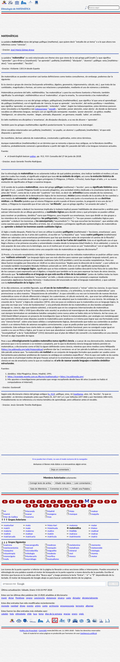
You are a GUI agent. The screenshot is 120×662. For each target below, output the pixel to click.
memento (95, 545)
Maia (71, 511)
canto (45, 605)
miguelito (52, 550)
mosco (72, 556)
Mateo (94, 528)
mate (28, 528)
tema (41, 613)
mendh (52, 108)
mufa (6, 559)
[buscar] (53, 584)
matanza (73, 525)
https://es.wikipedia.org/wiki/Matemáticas (22, 349)
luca (35, 613)
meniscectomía (11, 547)
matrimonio (75, 536)
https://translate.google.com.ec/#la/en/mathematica (33, 376)
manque (73, 514)
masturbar (9, 525)
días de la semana (53, 613)
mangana (52, 514)
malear (94, 511)
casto (68, 597)
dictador (77, 597)
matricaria (30, 536)
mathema (78, 394)
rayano (29, 597)
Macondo (30, 511)
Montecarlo (31, 556)
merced (29, 547)
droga (22, 605)
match (7, 528)
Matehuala (53, 528)
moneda (5, 605)
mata (28, 525)
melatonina (74, 545)
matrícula (52, 536)
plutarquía (51, 597)
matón (51, 533)
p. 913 (51, 394)
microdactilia (32, 550)
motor (94, 556)
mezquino (8, 550)
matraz (94, 533)
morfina (51, 556)
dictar (11, 597)
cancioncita (39, 597)
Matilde (73, 531)
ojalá (81, 613)
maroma (30, 516)
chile (29, 613)
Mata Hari (52, 525)
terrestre (80, 605)
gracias (67, 613)
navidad (14, 605)
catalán (4, 613)
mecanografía (32, 545)
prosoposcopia (67, 605)
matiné (7, 533)
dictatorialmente (90, 597)
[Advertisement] (60, 24)
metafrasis (74, 547)
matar (94, 525)
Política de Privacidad (29, 630)
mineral (73, 550)
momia (94, 553)
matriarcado (9, 536)
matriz (94, 536)
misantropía (9, 553)
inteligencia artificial (88, 633)
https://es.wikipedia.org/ (72, 376)
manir (4, 597)
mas (49, 516)
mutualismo (53, 559)
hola (12, 613)
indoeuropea (41, 108)
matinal (94, 531)
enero (74, 613)
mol (71, 553)
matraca (73, 533)
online (33, 156)
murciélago (31, 559)
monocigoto (9, 556)
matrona (8, 545)
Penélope (19, 597)
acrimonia (54, 605)
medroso (52, 545)
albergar (89, 605)
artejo (38, 605)
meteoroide (96, 547)
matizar (29, 533)
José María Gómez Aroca (22, 49)
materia (7, 531)
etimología (20, 613)
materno (30, 531)
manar (29, 514)
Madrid (51, 511)
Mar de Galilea (11, 516)
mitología (30, 553)
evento (30, 605)
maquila (95, 514)
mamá (7, 514)
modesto (52, 553)
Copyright (43, 630)
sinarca (61, 597)
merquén (52, 547)
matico (51, 531)
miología (95, 550)
